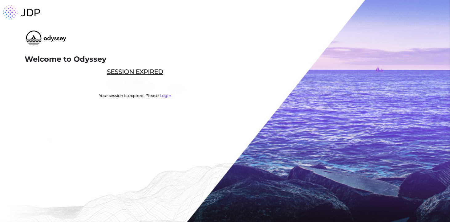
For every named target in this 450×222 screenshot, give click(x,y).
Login (165, 95)
